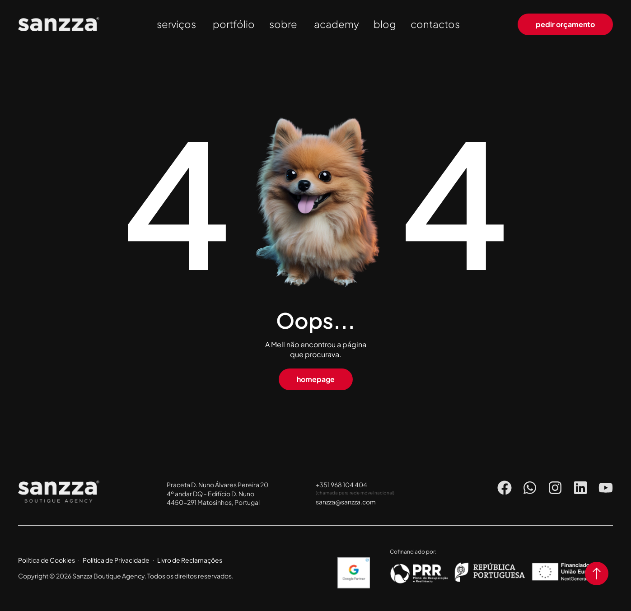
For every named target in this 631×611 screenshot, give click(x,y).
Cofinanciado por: (413, 551)
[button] (316, 379)
